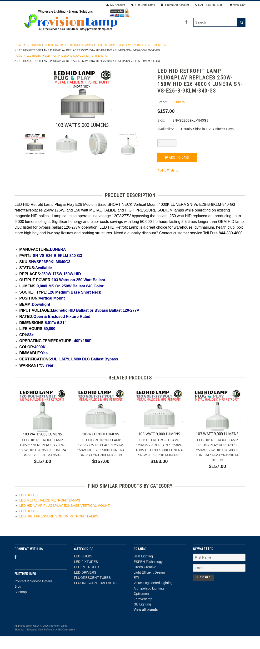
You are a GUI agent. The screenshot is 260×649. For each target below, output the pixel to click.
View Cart (237, 5)
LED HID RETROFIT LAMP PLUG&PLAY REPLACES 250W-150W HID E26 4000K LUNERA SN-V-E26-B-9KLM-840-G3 (217, 463)
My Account (115, 5)
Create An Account (175, 5)
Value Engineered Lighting (153, 596)
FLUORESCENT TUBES (167, 47)
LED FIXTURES (64, 47)
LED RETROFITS (97, 47)
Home (18, 57)
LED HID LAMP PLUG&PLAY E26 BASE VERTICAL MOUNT (132, 57)
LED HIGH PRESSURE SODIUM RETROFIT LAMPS (76, 68)
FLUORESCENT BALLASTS (214, 47)
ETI (136, 590)
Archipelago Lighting (149, 601)
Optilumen (141, 606)
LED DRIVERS (130, 47)
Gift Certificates (143, 5)
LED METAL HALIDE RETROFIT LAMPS (69, 57)
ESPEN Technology (148, 574)
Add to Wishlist (167, 183)
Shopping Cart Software (40, 642)
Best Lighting (143, 569)
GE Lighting (142, 617)
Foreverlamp (143, 612)
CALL (209, 5)
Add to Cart (177, 170)
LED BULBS (34, 47)
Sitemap (21, 604)
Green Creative (145, 580)
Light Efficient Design (149, 585)
